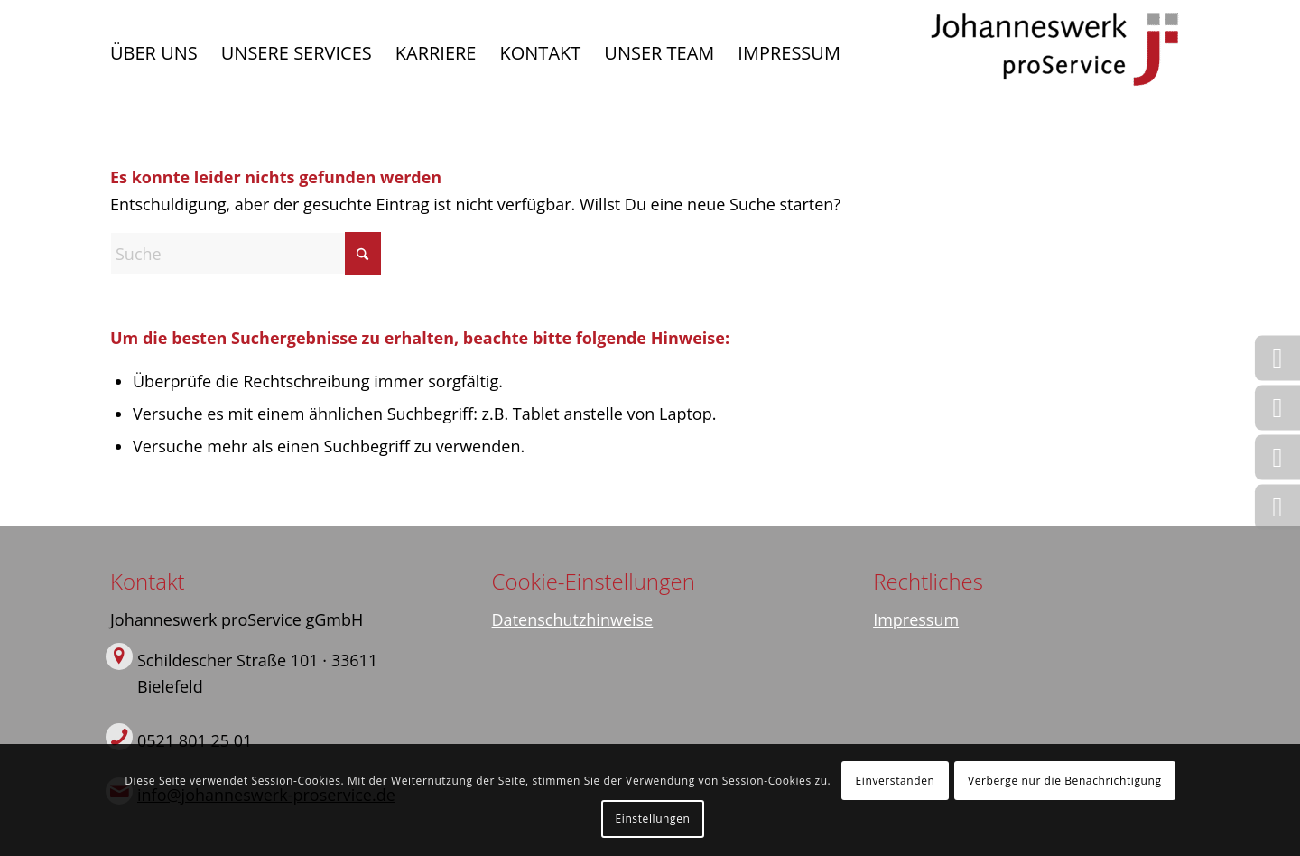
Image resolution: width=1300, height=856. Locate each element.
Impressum (916, 619)
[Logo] (1054, 53)
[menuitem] (153, 53)
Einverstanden (895, 780)
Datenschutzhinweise (573, 619)
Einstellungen (653, 818)
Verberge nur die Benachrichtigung (1065, 780)
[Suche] (245, 253)
